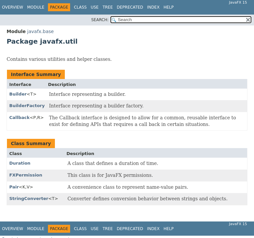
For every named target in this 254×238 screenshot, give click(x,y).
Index (153, 7)
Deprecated (130, 7)
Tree (108, 7)
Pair (14, 186)
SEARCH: (100, 20)
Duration (19, 163)
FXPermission (25, 175)
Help (168, 7)
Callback (19, 117)
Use (95, 7)
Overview (12, 7)
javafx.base (40, 31)
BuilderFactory (27, 105)
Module (35, 7)
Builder (18, 94)
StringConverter (28, 198)
